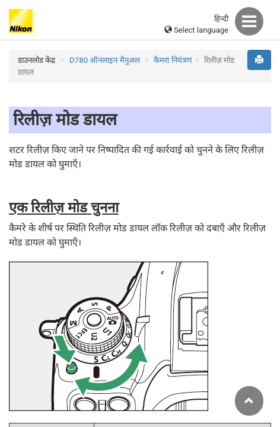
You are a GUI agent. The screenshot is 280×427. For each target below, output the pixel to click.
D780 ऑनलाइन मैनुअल (104, 60)
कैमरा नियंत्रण (173, 60)
